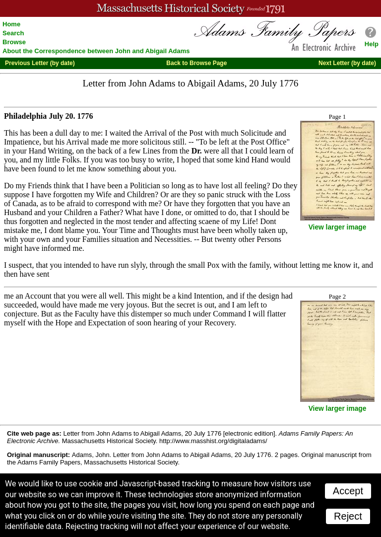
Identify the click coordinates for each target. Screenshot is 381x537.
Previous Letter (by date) (40, 63)
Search (13, 33)
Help (372, 44)
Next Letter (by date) (347, 63)
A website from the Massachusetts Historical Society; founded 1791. (190, 8)
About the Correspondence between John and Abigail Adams (96, 51)
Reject (348, 516)
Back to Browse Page (196, 63)
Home (11, 24)
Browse (14, 42)
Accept (348, 490)
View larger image (338, 227)
